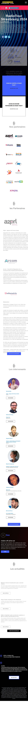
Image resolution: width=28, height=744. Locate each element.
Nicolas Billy (8, 391)
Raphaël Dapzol (9, 438)
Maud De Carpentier (10, 463)
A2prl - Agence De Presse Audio (12, 393)
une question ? (14, 677)
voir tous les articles (14, 630)
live (5, 535)
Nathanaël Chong (9, 414)
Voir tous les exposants (14, 353)
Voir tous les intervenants (14, 524)
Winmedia (8, 489)
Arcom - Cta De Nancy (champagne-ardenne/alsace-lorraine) (13, 441)
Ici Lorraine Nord (9, 513)
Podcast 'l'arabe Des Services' (12, 466)
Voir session (10, 421)
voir (5, 551)
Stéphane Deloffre (9, 487)
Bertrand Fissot (9, 510)
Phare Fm (8, 417)
